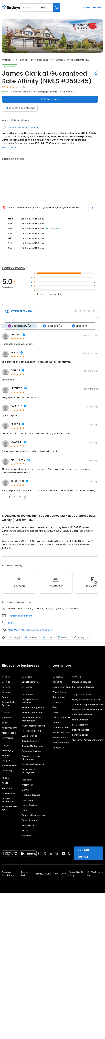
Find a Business (80, 719)
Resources (57, 702)
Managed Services (81, 681)
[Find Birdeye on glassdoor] (69, 853)
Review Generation (32, 712)
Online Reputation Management (31, 719)
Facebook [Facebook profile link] (31, 637)
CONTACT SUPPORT (84, 853)
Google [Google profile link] (14, 637)
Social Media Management (29, 771)
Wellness (26, 835)
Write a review (92, 7)
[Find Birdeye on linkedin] (50, 853)
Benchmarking (9, 765)
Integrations (8, 793)
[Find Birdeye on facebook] (38, 853)
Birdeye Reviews (60, 732)
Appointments (9, 727)
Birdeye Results (60, 737)
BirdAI (5, 783)
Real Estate (28, 825)
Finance (22, 59)
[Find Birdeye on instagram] (57, 853)
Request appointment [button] (20, 615)
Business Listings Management (31, 758)
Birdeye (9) (80, 326)
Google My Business (32, 746)
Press (55, 712)
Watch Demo (59, 692)
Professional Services (83, 687)
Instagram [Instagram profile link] (81, 637)
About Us (57, 681)
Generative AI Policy (75, 874)
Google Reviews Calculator (86, 699)
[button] (25, 497)
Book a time (58, 697)
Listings (6, 681)
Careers (56, 722)
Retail (25, 830)
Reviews (6, 687)
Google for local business (30, 701)
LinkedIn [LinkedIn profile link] (63, 637)
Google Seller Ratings (9, 704)
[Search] (56, 7)
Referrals (6, 692)
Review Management (33, 707)
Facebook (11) (52, 326)
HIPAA (55, 873)
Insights (6, 760)
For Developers (80, 724)
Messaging (7, 750)
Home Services (29, 805)
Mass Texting (9, 732)
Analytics (7, 788)
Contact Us (58, 747)
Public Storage (29, 820)
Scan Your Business (82, 714)
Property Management (34, 815)
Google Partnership (8, 800)
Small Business (30, 681)
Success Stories (60, 727)
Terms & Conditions (8, 874)
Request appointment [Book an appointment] (20, 108)
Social (5, 722)
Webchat (7, 717)
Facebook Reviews (31, 751)
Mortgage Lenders (41, 59)
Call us (11, 623)
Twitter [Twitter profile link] (48, 637)
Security (39, 873)
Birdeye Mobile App (9, 808)
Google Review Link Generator (87, 709)
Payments (7, 737)
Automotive (28, 784)
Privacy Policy (24, 874)
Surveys (6, 755)
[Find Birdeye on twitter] (45, 853)
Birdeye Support (80, 729)
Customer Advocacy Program (87, 740)
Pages (5, 697)
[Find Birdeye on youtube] (63, 853)
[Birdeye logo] (12, 7)
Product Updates (61, 717)
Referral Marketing (31, 730)
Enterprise (27, 687)
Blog (54, 707)
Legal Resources (60, 742)
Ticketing (7, 770)
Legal (24, 810)
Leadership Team (61, 687)
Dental (25, 789)
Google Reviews (30, 741)
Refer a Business (81, 734)
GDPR (48, 873)
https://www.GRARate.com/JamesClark (30, 630)
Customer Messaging (33, 725)
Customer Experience (33, 764)
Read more (9, 147)
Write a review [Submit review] (50, 99)
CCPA (63, 873)
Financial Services (31, 795)
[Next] (95, 582)
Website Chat (29, 735)
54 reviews (29, 87)
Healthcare (28, 800)
